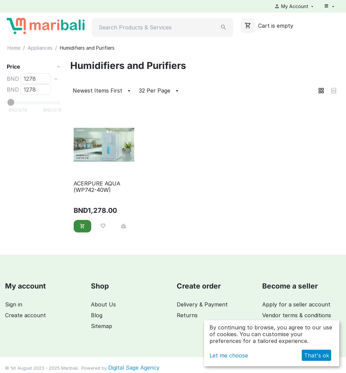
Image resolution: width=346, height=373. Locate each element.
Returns (187, 315)
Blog (96, 315)
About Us (103, 304)
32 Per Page (159, 91)
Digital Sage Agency (133, 367)
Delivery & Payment (202, 304)
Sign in (13, 304)
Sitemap (101, 326)
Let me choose (228, 355)
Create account (25, 315)
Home (13, 48)
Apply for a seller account (296, 304)
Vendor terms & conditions (296, 315)
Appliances (40, 48)
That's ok (316, 355)
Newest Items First (102, 91)
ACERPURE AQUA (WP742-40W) (97, 186)
